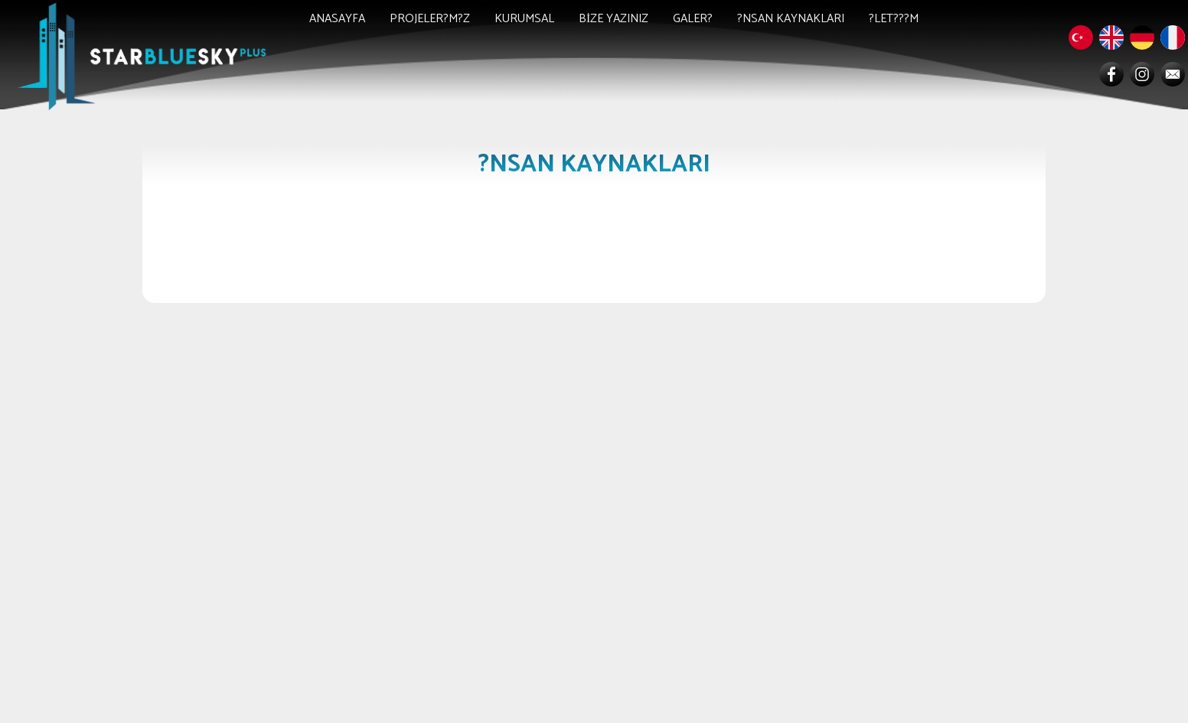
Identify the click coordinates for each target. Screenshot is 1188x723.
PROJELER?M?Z (430, 18)
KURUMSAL (524, 18)
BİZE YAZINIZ (613, 18)
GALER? (693, 18)
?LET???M (894, 18)
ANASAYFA (337, 18)
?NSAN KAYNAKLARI (790, 18)
